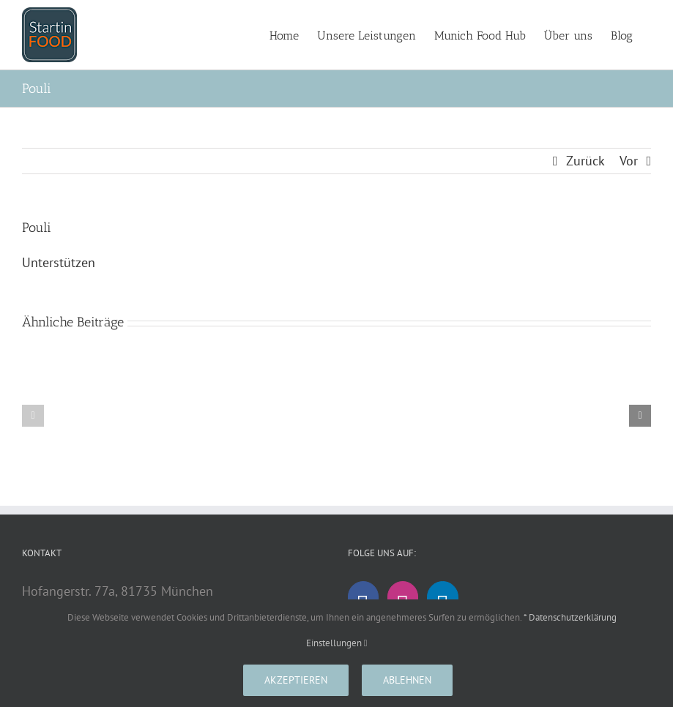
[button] (33, 416)
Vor (629, 160)
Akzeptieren (295, 680)
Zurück (585, 160)
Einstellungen (337, 643)
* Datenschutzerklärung (570, 617)
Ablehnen (407, 680)
